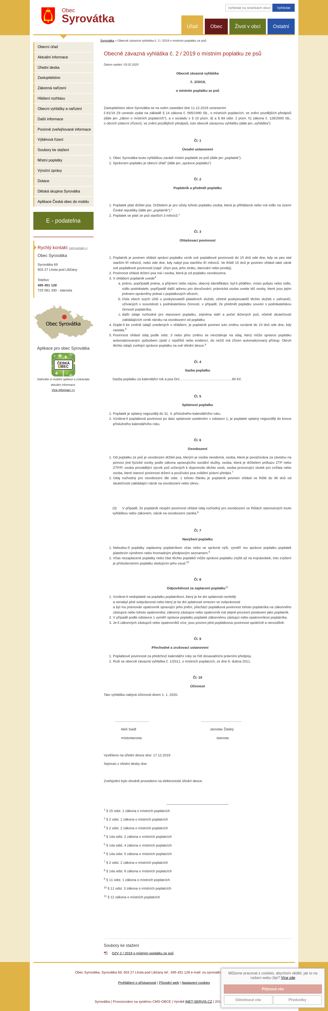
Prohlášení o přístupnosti (137, 983)
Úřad (192, 26)
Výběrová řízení (50, 139)
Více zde (288, 978)
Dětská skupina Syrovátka (59, 191)
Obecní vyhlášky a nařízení (60, 109)
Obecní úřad (48, 47)
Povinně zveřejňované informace (64, 129)
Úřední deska (49, 67)
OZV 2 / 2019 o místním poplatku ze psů (143, 953)
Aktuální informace (53, 57)
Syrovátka (107, 40)
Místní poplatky (50, 160)
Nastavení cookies (196, 983)
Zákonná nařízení (52, 88)
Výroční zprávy (50, 171)
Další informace (50, 119)
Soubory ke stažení (53, 150)
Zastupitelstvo (49, 78)
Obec (216, 26)
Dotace (43, 181)
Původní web (169, 983)
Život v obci (247, 26)
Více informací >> (63, 390)
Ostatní (281, 26)
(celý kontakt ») (78, 248)
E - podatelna (63, 220)
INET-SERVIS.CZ (198, 1001)
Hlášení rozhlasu (51, 98)
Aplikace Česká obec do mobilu (63, 202)
